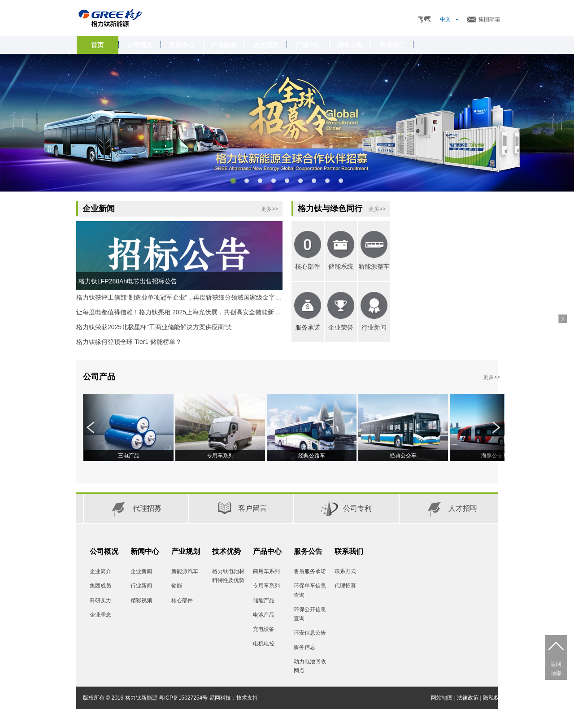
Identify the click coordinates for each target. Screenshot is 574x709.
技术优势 (226, 551)
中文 (445, 19)
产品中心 (267, 551)
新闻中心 (144, 551)
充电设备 (263, 629)
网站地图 (441, 698)
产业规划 (185, 551)
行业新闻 (141, 586)
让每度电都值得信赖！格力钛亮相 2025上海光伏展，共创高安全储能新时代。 (184, 312)
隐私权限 (493, 698)
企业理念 (100, 615)
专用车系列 (266, 586)
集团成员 (100, 586)
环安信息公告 (310, 633)
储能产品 (263, 600)
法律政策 (467, 698)
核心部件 (182, 600)
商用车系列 (266, 571)
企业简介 (100, 571)
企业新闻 (141, 571)
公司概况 (104, 551)
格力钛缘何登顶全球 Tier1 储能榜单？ (129, 341)
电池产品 (263, 615)
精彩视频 (141, 600)
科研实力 (100, 600)
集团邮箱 (489, 19)
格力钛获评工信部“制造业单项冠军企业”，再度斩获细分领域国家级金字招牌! (182, 297)
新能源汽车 (184, 571)
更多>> (269, 209)
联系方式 (345, 571)
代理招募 (345, 586)
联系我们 (349, 551)
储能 (176, 586)
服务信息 (304, 647)
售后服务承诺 (310, 571)
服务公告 (308, 551)
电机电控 (263, 643)
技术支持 (247, 698)
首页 (97, 44)
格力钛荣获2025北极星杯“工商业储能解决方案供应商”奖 (154, 327)
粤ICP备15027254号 (183, 698)
